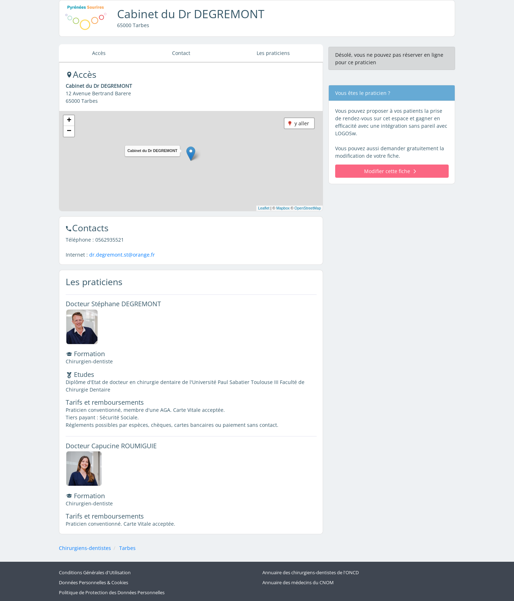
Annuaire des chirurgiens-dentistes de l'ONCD (310, 573)
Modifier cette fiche (390, 171)
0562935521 (109, 239)
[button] (190, 153)
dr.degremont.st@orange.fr (122, 254)
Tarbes (127, 548)
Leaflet (263, 208)
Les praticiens (273, 53)
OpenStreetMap (307, 208)
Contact (181, 53)
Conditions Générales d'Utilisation (95, 573)
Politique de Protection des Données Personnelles (112, 593)
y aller (301, 123)
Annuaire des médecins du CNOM (298, 583)
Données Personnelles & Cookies (93, 583)
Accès (99, 53)
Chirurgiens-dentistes (85, 548)
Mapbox (282, 208)
